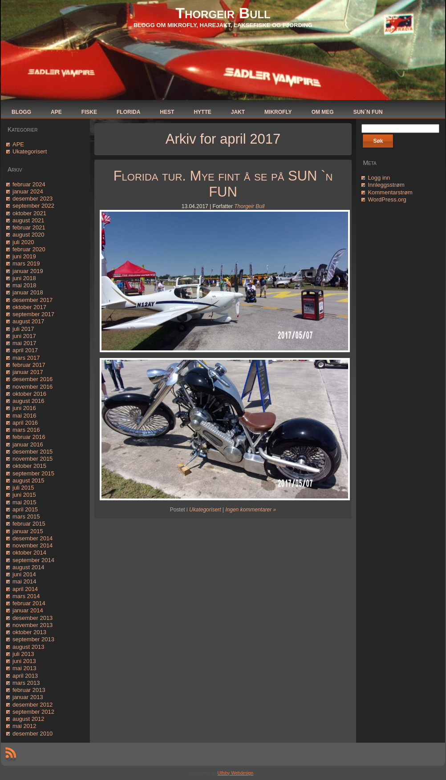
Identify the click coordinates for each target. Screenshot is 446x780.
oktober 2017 (29, 307)
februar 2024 (28, 184)
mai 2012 (24, 726)
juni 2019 (24, 256)
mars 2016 (26, 429)
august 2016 (28, 401)
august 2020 (28, 234)
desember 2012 (32, 704)
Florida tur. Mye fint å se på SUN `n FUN (223, 184)
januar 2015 (27, 531)
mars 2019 (26, 263)
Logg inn (379, 177)
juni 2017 (24, 336)
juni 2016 (24, 408)
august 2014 (28, 567)
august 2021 (28, 220)
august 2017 (28, 321)
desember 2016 (32, 379)
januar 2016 (27, 444)
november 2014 (32, 545)
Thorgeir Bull (222, 12)
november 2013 (32, 625)
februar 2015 (28, 523)
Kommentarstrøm (390, 192)
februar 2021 (28, 227)
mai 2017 (24, 343)
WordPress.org (387, 199)
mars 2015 (26, 516)
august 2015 (28, 480)
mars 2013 (26, 682)
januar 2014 (27, 610)
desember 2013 (32, 618)
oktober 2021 (29, 213)
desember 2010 (32, 733)
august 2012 (28, 719)
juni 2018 (24, 278)
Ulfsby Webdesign (235, 773)
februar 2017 (28, 365)
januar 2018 (27, 292)
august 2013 (28, 646)
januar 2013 (27, 697)
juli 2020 (23, 242)
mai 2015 (24, 502)
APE (18, 144)
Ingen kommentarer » (250, 510)
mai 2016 (24, 415)
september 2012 (33, 711)
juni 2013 (24, 661)
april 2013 (25, 675)
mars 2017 (26, 357)
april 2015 (25, 509)
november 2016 (32, 386)
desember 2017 (32, 300)
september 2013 (33, 639)
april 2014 (25, 589)
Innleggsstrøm (386, 184)
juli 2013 (23, 654)
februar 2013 (28, 690)
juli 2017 (23, 329)
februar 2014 (28, 603)
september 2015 (33, 473)
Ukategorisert (29, 151)
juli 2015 (23, 487)
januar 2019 (27, 271)
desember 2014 (32, 538)
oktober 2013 (29, 632)
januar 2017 (27, 372)
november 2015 (32, 458)
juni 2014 (24, 574)
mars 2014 (26, 596)
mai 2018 (24, 285)
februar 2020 (28, 249)
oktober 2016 (29, 393)
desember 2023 (32, 198)
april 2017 (25, 350)
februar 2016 (28, 437)
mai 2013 (24, 668)
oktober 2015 (29, 465)
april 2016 (25, 422)
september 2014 (33, 560)
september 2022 (33, 205)
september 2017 (33, 314)
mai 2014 (24, 581)
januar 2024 (27, 191)
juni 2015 (24, 494)
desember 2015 (32, 451)
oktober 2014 (29, 552)
